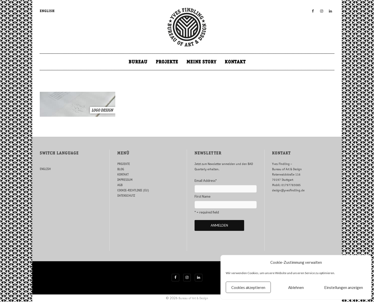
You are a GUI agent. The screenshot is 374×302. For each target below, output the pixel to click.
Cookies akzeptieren (248, 287)
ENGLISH (47, 11)
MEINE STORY (201, 62)
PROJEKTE (167, 62)
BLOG (120, 169)
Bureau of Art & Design (193, 298)
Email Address (206, 181)
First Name (202, 196)
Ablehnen (296, 287)
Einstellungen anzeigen (343, 287)
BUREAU (138, 62)
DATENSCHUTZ (126, 195)
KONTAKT (235, 62)
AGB (120, 185)
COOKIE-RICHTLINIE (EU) (133, 190)
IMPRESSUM (125, 180)
